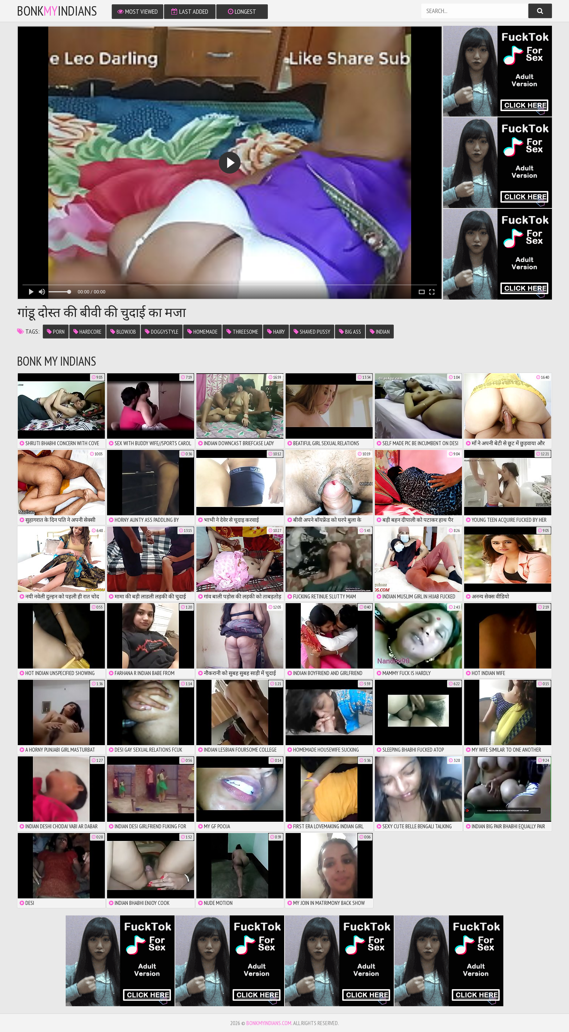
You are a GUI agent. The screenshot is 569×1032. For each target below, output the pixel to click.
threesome (242, 331)
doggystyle (162, 331)
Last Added (189, 11)
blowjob (123, 331)
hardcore (87, 331)
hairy (276, 331)
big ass (350, 331)
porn (56, 331)
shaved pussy (312, 331)
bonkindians (57, 11)
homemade (202, 331)
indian (380, 331)
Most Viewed (137, 11)
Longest (242, 11)
